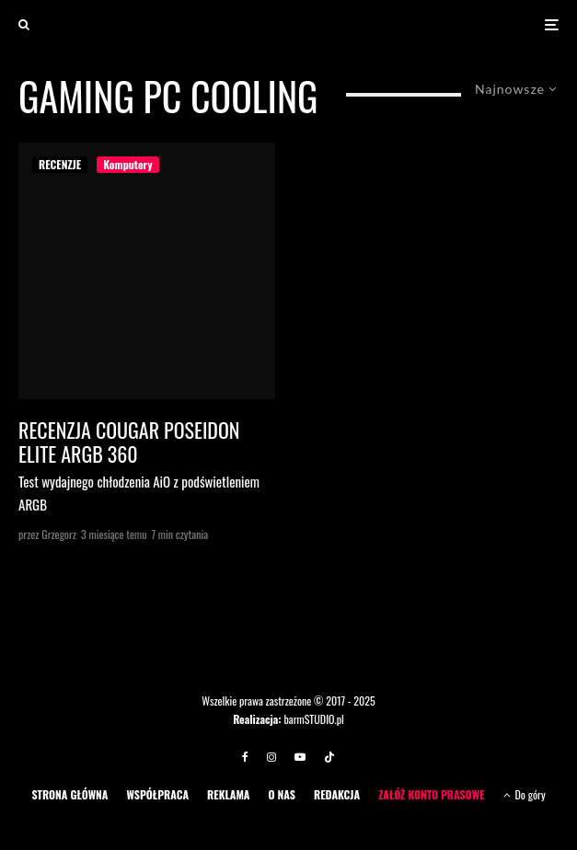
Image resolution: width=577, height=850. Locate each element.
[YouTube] (300, 757)
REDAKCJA (337, 794)
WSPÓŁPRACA (157, 794)
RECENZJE (60, 164)
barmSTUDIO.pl (313, 719)
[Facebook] (245, 757)
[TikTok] (329, 757)
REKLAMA (228, 794)
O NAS (281, 794)
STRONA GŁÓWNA (69, 794)
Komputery (127, 164)
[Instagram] (271, 757)
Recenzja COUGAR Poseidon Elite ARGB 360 (128, 442)
